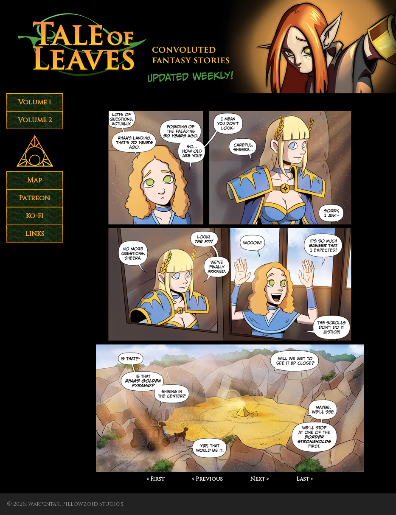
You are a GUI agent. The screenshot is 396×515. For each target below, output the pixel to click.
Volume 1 (34, 102)
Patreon (34, 198)
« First (155, 479)
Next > (259, 479)
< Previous (207, 479)
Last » (304, 479)
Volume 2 (35, 120)
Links (34, 233)
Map (34, 180)
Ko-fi (34, 216)
